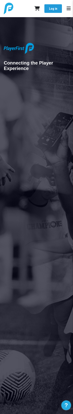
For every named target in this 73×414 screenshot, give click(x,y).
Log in (53, 9)
